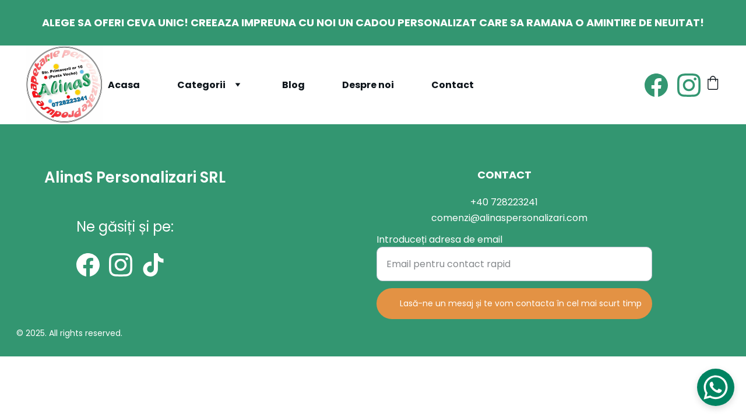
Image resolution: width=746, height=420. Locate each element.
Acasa (124, 85)
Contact (452, 85)
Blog (293, 85)
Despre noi (368, 85)
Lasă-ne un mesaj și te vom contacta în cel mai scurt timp (521, 304)
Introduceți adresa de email (439, 240)
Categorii (201, 85)
